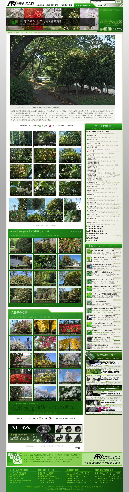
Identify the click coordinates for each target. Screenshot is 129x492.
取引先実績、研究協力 (17, 475)
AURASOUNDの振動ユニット (77, 482)
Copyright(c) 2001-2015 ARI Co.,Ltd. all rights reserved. (64, 489)
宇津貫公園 (92, 171)
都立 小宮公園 (104, 214)
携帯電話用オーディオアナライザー (78, 475)
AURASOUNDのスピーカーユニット (79, 480)
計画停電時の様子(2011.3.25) (97, 233)
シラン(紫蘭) (40, 406)
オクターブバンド (101, 477)
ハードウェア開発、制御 (46, 482)
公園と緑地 (28, 32)
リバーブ (106, 312)
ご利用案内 (28, 487)
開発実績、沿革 (15, 477)
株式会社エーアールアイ (64, 487)
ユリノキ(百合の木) (66, 406)
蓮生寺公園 (92, 135)
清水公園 (91, 195)
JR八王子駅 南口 (93, 240)
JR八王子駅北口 (92, 238)
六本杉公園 (104, 206)
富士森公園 (92, 202)
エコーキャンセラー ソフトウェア (78, 473)
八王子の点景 (18, 32)
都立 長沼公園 (93, 147)
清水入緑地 (92, 159)
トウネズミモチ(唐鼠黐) (38, 408)
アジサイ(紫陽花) (23, 408)
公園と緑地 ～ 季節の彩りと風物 (98, 131)
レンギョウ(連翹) (29, 410)
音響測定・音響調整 (44, 475)
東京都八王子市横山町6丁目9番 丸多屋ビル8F (89, 487)
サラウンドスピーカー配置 (104, 480)
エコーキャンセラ (101, 478)
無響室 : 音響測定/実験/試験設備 (20, 480)
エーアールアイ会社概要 (18, 473)
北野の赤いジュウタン (68, 408)
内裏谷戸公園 (92, 167)
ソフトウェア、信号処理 (46, 480)
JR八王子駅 (104, 236)
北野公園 (37, 32)
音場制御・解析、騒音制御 (100, 332)
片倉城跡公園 (104, 183)
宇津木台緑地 (92, 222)
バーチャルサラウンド (102, 482)
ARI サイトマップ (48, 487)
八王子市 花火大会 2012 (95, 231)
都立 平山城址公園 (94, 143)
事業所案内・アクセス (17, 478)
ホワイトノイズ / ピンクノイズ (105, 475)
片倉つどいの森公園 (95, 179)
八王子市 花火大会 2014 (95, 226)
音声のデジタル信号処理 (99, 310)
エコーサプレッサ (115, 478)
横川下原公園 (92, 191)
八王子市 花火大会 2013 (95, 229)
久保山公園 (92, 218)
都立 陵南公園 (93, 187)
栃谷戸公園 (104, 175)
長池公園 (91, 155)
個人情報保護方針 (15, 482)
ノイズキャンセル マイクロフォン (78, 477)
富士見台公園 (92, 139)
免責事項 (37, 487)
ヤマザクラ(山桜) (16, 406)
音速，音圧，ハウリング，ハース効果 (107, 473)
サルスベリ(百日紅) (53, 408)
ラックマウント (114, 477)
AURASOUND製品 (73, 478)
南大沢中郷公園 (93, 163)
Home (10, 32)
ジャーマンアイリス (52, 406)
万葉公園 (91, 199)
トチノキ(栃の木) (29, 406)
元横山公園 (92, 210)
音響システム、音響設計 (46, 473)
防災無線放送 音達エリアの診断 (48, 478)
